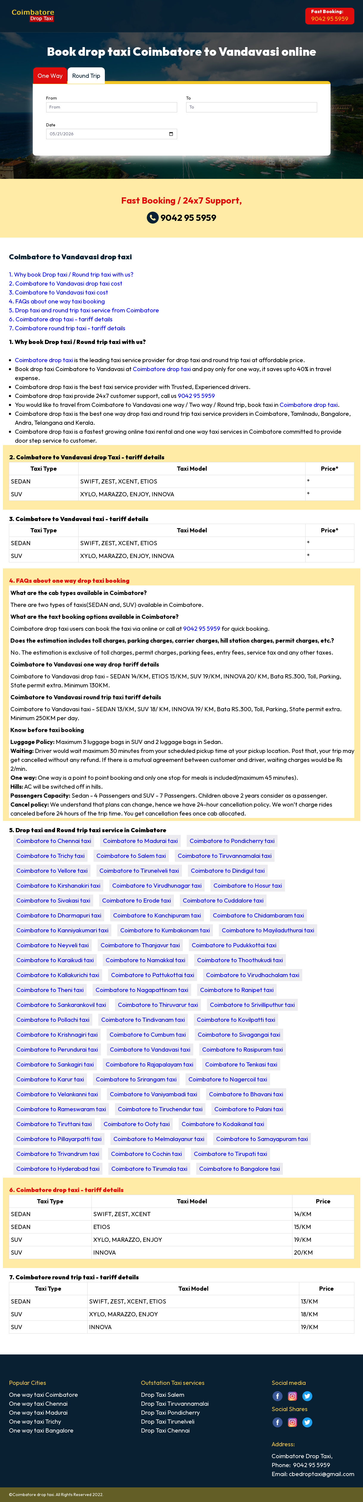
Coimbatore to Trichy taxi (50, 855)
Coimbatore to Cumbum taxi (148, 1034)
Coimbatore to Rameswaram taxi (61, 1109)
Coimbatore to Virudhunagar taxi (157, 885)
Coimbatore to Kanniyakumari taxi (62, 930)
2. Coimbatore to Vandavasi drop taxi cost (65, 283)
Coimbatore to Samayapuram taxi (262, 1139)
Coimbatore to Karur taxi (50, 1079)
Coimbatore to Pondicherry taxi (232, 840)
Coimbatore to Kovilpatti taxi (236, 1019)
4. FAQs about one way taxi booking (57, 301)
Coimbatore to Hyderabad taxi (57, 1168)
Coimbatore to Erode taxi (136, 900)
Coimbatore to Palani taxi (248, 1109)
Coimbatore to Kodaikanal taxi (223, 1124)
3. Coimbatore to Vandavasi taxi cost (58, 292)
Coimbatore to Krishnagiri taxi (57, 1034)
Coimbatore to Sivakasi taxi (53, 900)
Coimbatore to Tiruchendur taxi (160, 1109)
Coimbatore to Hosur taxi (248, 885)
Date (50, 125)
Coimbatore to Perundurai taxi (57, 1049)
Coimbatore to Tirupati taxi (230, 1153)
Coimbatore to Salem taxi (131, 855)
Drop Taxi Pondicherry (170, 1412)
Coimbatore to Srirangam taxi (136, 1079)
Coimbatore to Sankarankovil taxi (61, 1004)
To (188, 98)
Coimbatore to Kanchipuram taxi (157, 915)
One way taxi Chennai (38, 1403)
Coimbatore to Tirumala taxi (149, 1168)
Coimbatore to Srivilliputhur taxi (252, 1004)
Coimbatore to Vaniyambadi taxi (153, 1094)
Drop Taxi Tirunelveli (167, 1421)
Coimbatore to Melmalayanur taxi (158, 1139)
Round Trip (86, 75)
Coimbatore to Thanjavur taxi (140, 945)
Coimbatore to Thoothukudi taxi (240, 960)
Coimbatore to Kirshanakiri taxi (58, 885)
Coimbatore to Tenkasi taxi (241, 1064)
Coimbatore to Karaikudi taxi (55, 960)
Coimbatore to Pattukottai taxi (152, 975)
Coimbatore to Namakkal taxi (145, 960)
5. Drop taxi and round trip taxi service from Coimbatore (84, 310)
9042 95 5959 (329, 18)
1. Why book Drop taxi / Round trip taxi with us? (71, 274)
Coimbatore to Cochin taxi (146, 1153)
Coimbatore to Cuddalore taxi (223, 900)
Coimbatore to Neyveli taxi (52, 945)
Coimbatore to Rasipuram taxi (242, 1049)
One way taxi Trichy (35, 1421)
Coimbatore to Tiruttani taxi (54, 1124)
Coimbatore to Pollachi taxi (52, 1019)
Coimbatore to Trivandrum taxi (57, 1153)
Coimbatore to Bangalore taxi (239, 1168)
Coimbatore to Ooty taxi (137, 1124)
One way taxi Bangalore (41, 1430)
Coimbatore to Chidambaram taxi (258, 915)
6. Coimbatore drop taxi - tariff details (61, 319)
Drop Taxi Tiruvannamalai (175, 1403)
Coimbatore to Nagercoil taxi (227, 1079)
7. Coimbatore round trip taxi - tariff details (67, 328)
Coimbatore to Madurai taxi (140, 840)
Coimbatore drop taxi (44, 360)
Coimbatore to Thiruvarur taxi (158, 1004)
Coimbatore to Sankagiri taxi (55, 1064)
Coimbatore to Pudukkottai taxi (234, 945)
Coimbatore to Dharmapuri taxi (58, 915)
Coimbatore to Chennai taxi (53, 840)
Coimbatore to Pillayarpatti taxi (59, 1139)
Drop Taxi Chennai (165, 1430)
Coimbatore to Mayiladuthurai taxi (268, 930)
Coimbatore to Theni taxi (50, 989)
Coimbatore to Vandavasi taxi (150, 1049)
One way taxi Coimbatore (43, 1394)
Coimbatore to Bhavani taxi (246, 1094)
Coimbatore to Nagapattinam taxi (142, 989)
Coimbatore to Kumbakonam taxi (165, 930)
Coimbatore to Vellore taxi (52, 870)
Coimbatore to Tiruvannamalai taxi (225, 855)
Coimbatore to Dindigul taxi (228, 870)
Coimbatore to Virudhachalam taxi (252, 975)
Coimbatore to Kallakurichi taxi (57, 975)
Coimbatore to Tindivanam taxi (143, 1019)
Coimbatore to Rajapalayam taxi (149, 1064)
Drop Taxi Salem (162, 1394)
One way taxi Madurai (38, 1412)
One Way (50, 75)
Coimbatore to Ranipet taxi (237, 989)
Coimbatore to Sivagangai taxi (239, 1034)
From (51, 98)
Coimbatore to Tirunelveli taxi (139, 870)
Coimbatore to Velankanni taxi (57, 1094)
